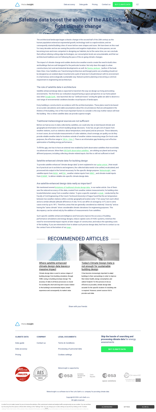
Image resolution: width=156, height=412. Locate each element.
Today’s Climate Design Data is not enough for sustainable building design (98, 266)
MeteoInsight (105, 170)
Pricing (18, 354)
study (101, 193)
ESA (64, 173)
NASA (55, 173)
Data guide (19, 343)
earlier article (102, 165)
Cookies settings (65, 354)
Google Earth (50, 97)
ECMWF (44, 176)
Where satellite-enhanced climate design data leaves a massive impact (54, 266)
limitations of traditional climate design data (72, 187)
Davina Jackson (93, 68)
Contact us (41, 343)
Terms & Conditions (66, 343)
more (46, 408)
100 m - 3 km (67, 139)
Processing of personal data (70, 349)
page (69, 227)
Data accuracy (21, 349)
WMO (92, 173)
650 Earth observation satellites (76, 151)
